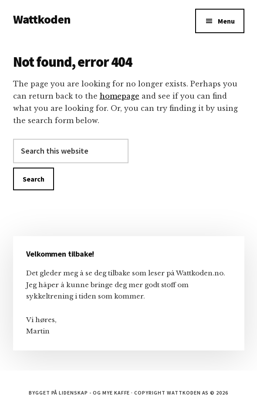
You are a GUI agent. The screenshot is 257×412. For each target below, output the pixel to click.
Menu (226, 21)
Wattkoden (42, 19)
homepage (119, 96)
